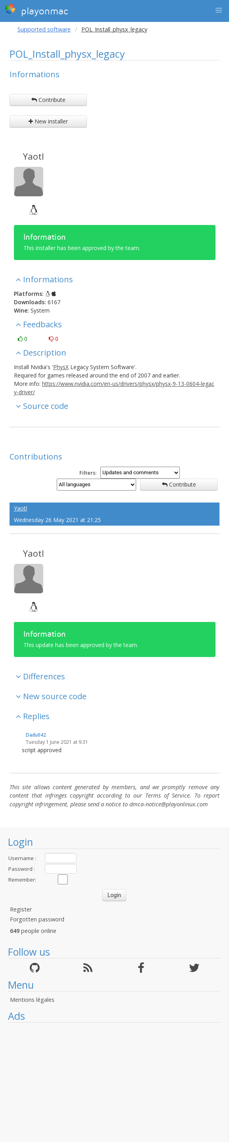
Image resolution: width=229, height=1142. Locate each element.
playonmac (36, 10)
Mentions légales (32, 999)
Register (21, 909)
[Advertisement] (114, 1082)
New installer (48, 121)
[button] (218, 10)
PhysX (61, 367)
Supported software (44, 29)
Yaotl (33, 156)
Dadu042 (36, 734)
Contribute (48, 100)
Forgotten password (37, 919)
